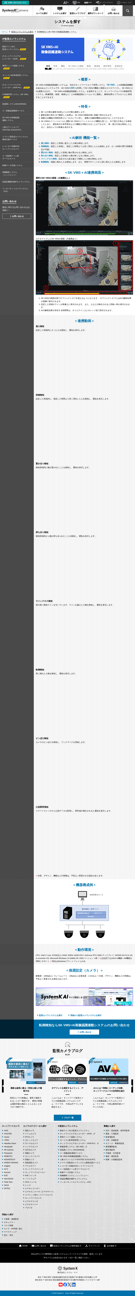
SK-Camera (8, 1150)
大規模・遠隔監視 (11, 1219)
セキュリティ (9, 1222)
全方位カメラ (30, 1150)
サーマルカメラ (31, 1143)
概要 (48, 66)
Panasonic (8, 1153)
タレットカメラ (31, 1140)
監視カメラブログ (78, 10)
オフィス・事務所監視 (115, 1143)
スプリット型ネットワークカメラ (39, 1195)
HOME (23, 1245)
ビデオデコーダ (31, 1201)
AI (66, 3)
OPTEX (7, 1188)
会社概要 (109, 1245)
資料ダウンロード (95, 10)
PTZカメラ (29, 1137)
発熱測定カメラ (31, 1163)
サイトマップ (92, 1245)
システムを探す (60, 10)
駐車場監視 (110, 1137)
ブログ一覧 (67, 1118)
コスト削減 (8, 1225)
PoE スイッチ (30, 1175)
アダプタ (28, 1208)
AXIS (6, 1130)
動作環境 (107, 66)
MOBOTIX (8, 1156)
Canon (6, 1137)
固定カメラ (29, 1130)
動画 (89, 66)
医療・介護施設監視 (114, 1159)
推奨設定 (119, 66)
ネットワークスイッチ (34, 1169)
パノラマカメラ (31, 1147)
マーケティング (10, 1232)
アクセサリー (30, 1166)
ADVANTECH (9, 1159)
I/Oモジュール (31, 1182)
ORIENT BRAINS (11, 1163)
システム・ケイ (124, 3)
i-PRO (6, 1140)
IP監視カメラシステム (68, 1126)
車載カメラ (29, 1153)
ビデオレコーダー (32, 1188)
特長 (55, 66)
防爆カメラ (29, 1159)
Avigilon (7, 1166)
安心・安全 (8, 1235)
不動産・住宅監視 (113, 1153)
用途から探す (8, 1214)
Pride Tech (8, 1182)
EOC (6, 1175)
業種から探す (109, 1126)
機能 (63, 66)
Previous (3, 1086)
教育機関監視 (111, 1147)
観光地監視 (110, 1150)
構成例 (97, 66)
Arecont (7, 1172)
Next (132, 1086)
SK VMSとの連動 (76, 66)
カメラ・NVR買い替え (13, 1229)
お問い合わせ (113, 10)
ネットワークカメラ (104, 2)
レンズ (28, 1185)
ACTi (6, 1169)
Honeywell (8, 1147)
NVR (88, 3)
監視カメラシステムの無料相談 (65, 1245)
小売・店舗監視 (112, 1140)
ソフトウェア (30, 1179)
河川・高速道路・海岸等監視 (118, 1130)
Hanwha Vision (10, 1143)
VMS (76, 3)
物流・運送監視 (112, 1156)
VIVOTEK (8, 1134)
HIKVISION (8, 1179)
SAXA (6, 1185)
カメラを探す (42, 10)
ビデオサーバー (31, 1204)
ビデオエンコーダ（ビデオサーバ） (39, 1192)
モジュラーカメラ (32, 1156)
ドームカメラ (30, 1134)
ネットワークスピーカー (35, 1172)
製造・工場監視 (112, 1134)
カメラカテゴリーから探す (35, 1126)
